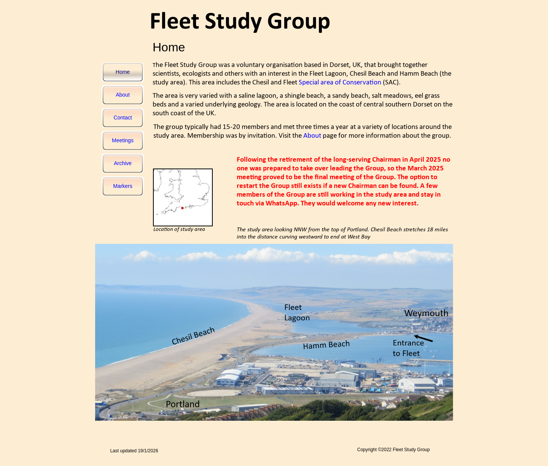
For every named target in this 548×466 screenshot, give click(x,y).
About (312, 136)
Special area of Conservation (340, 82)
